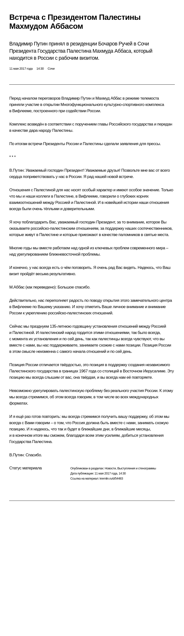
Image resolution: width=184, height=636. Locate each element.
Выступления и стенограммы (136, 468)
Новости (110, 468)
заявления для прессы (140, 143)
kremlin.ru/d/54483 (111, 478)
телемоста (149, 98)
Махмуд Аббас (108, 98)
